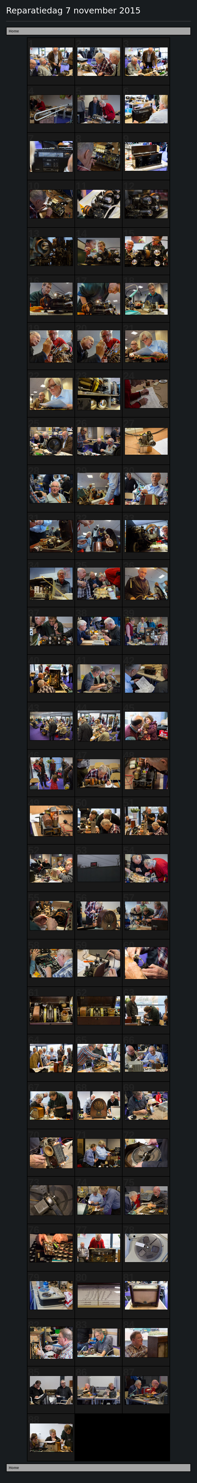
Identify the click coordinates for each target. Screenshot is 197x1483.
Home (14, 31)
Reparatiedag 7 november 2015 (73, 11)
